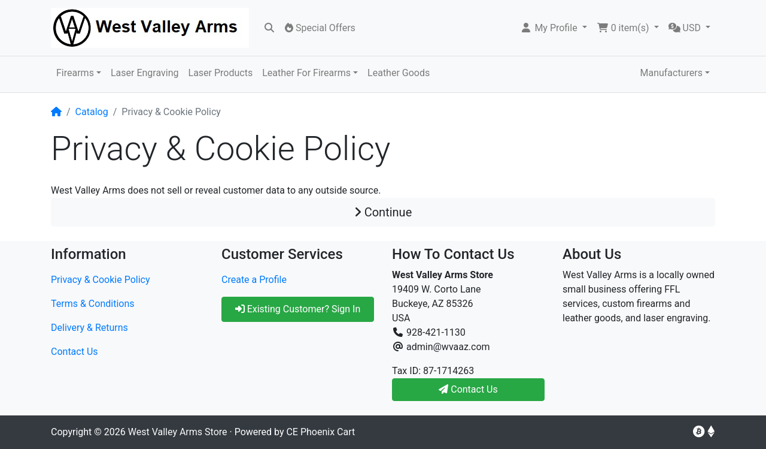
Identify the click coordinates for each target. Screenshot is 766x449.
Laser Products (221, 73)
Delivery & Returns (89, 327)
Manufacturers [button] (671, 73)
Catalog (91, 111)
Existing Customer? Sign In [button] (298, 309)
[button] (553, 28)
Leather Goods (398, 73)
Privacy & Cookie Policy (100, 279)
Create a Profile (254, 279)
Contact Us (74, 351)
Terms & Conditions (93, 303)
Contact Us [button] (468, 389)
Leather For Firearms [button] (306, 73)
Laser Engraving (145, 73)
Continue (383, 212)
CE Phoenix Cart (320, 432)
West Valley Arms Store (177, 432)
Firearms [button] (75, 73)
